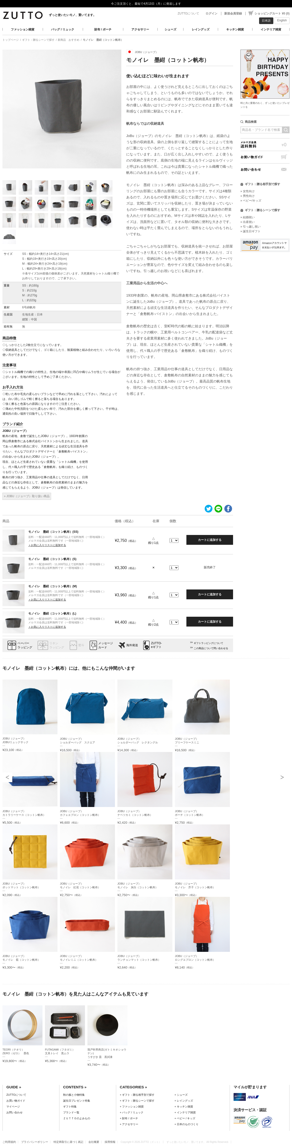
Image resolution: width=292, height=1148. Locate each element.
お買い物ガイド (265, 157)
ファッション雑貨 (22, 29)
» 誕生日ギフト (250, 231)
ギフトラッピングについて (208, 643)
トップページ (10, 39)
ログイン (211, 13)
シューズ (170, 29)
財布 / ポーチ (102, 29)
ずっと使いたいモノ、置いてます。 (72, 15)
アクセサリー (140, 29)
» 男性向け (247, 196)
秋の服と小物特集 (74, 1094)
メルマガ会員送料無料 (265, 144)
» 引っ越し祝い (250, 226)
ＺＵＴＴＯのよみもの (76, 1118)
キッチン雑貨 (235, 29)
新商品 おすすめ (68, 39)
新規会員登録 (233, 13)
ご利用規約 (9, 1141)
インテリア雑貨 (271, 29)
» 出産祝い (247, 222)
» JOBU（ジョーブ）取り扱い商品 (27, 496)
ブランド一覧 (71, 1112)
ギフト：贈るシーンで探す (38, 39)
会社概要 (93, 1141)
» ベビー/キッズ (250, 200)
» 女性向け (247, 191)
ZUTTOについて (188, 13)
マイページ (13, 1106)
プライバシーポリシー (34, 1141)
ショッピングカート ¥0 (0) (272, 13)
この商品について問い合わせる (211, 648)
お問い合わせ (265, 169)
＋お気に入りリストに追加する (47, 545)
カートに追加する (210, 540)
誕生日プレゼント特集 (76, 1100)
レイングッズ (200, 29)
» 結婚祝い (247, 217)
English (282, 20)
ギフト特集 (70, 1106)
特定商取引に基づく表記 (68, 1141)
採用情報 (110, 1141)
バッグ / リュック (62, 29)
